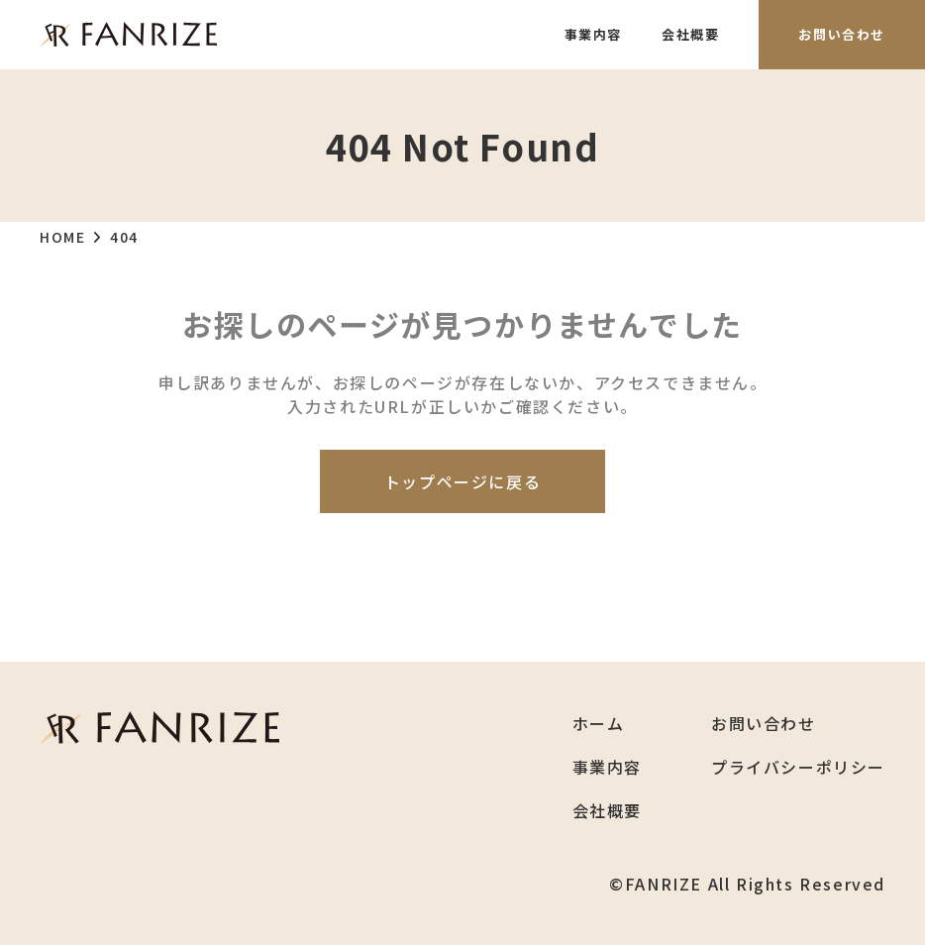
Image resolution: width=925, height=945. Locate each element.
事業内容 (593, 34)
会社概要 (690, 34)
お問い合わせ (841, 34)
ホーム (598, 723)
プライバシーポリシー (798, 767)
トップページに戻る (462, 481)
